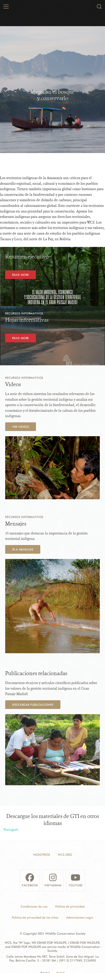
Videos (13, 384)
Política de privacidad (69, 906)
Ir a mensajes (22, 549)
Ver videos (20, 426)
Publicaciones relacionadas (36, 673)
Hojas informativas (26, 320)
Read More (20, 274)
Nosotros (41, 854)
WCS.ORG (65, 854)
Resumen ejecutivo (27, 256)
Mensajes (15, 523)
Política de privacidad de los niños (35, 917)
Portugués (10, 829)
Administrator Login (79, 917)
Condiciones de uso (34, 906)
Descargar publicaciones (32, 704)
